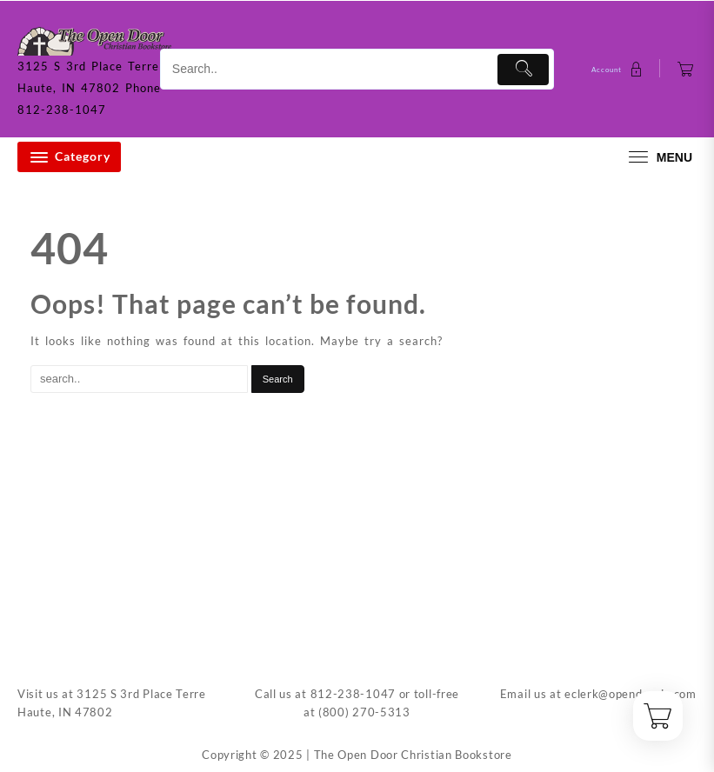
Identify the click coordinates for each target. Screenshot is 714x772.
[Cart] (686, 69)
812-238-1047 (353, 694)
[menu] (658, 157)
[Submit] (523, 69)
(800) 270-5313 (364, 712)
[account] (619, 69)
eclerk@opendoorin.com (630, 694)
